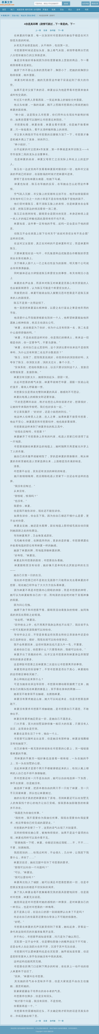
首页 (4, 10)
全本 (78, 10)
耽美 (53, 10)
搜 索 (66, 4)
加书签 (52, 30)
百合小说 (15, 15)
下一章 (61, 30)
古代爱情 (37, 10)
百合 (62, 10)
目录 (45, 30)
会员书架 (85, 3)
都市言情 (29, 10)
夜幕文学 (7, 3)
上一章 (38, 30)
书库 (86, 10)
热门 (12, 10)
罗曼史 (45, 10)
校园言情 (20, 10)
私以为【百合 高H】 (28, 15)
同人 (70, 10)
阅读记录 (95, 3)
